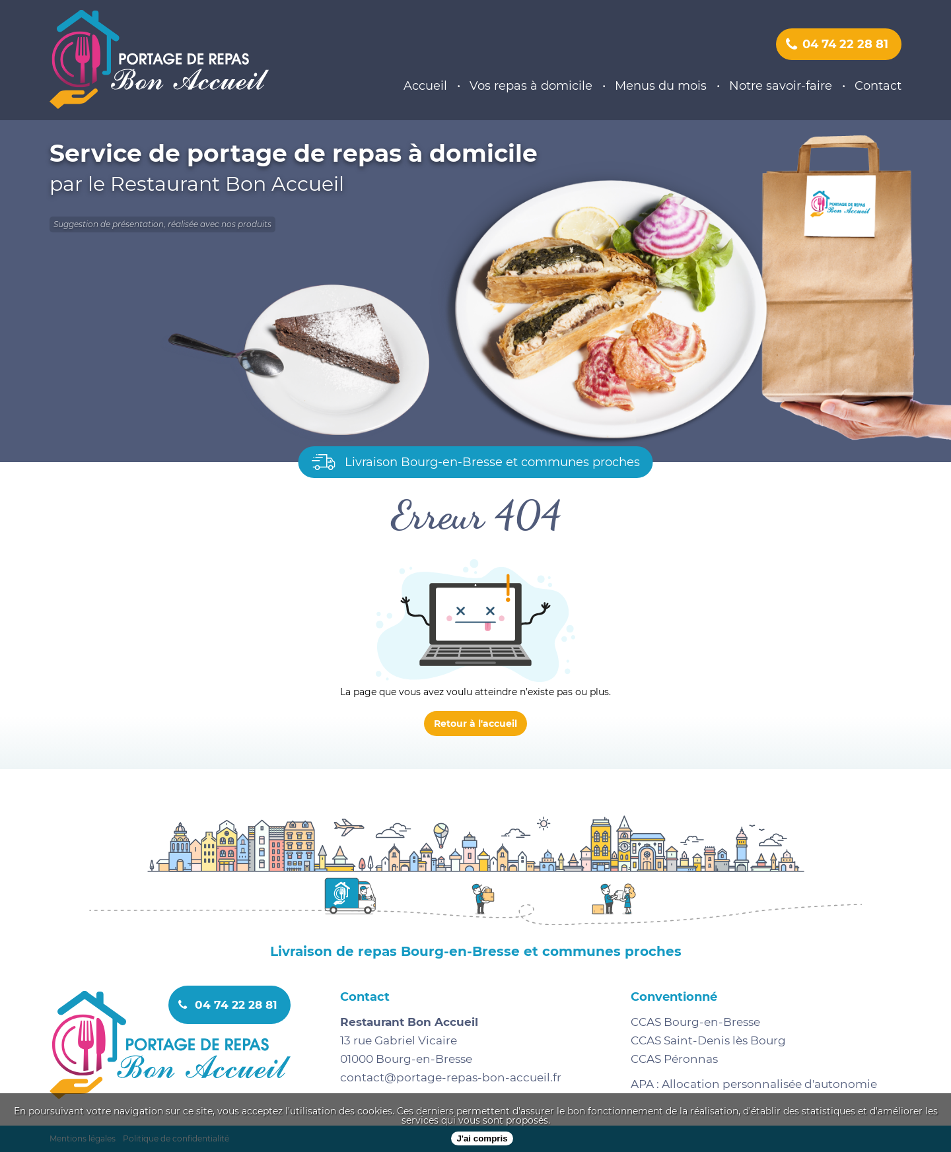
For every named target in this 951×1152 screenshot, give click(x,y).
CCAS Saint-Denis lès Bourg (708, 1040)
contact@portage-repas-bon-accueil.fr (450, 1077)
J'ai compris (481, 1138)
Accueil (425, 86)
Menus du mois (661, 86)
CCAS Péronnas (674, 1059)
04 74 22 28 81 (837, 44)
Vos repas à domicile (531, 86)
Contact (878, 86)
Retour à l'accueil (475, 723)
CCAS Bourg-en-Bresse (695, 1022)
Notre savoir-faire (780, 86)
